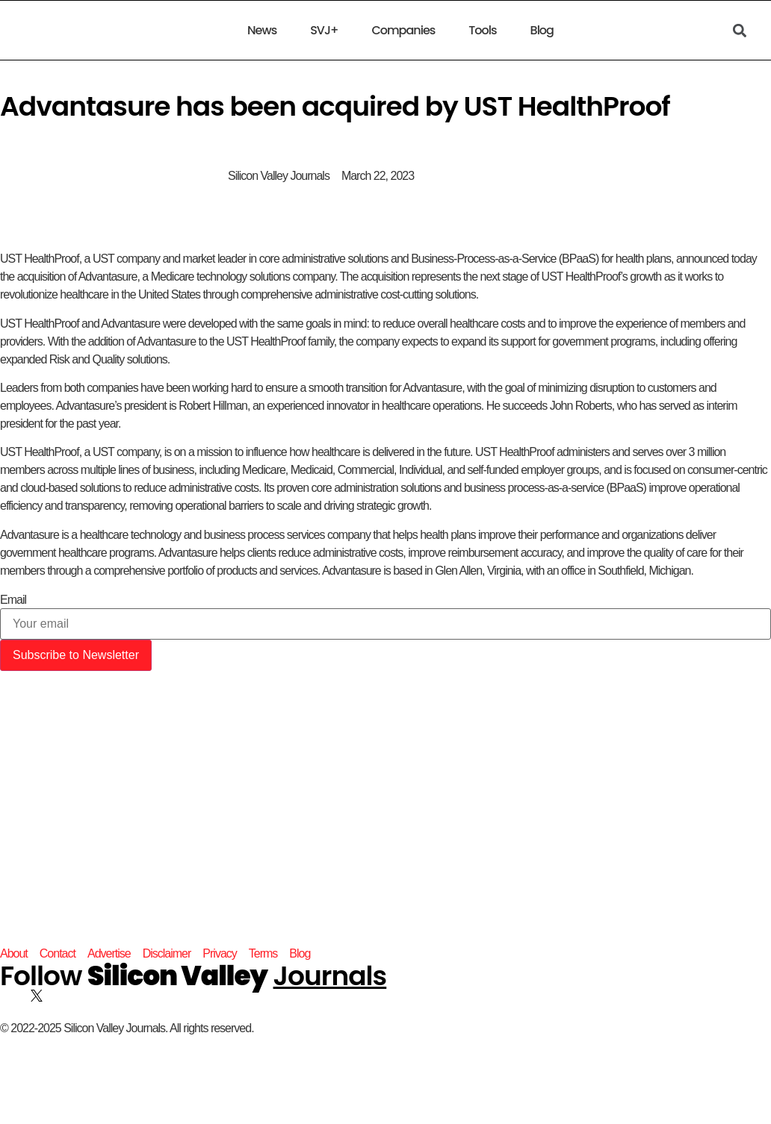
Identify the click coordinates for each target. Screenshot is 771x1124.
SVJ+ (324, 30)
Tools (482, 30)
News (261, 30)
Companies (404, 30)
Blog (541, 30)
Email (13, 600)
